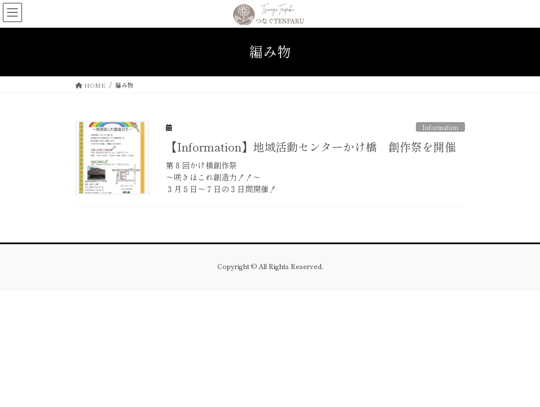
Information (440, 127)
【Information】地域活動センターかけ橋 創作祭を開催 (316, 146)
